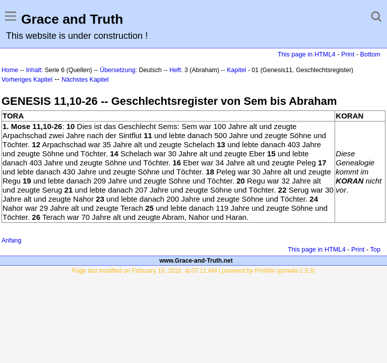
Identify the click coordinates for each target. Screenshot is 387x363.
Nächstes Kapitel (84, 79)
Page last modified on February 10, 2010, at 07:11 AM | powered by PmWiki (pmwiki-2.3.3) (193, 270)
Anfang (11, 240)
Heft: (175, 70)
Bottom (370, 54)
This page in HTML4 (307, 54)
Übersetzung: (118, 70)
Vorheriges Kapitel (27, 79)
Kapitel (236, 70)
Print (347, 54)
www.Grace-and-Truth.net (196, 260)
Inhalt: (34, 70)
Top (375, 249)
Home (10, 70)
